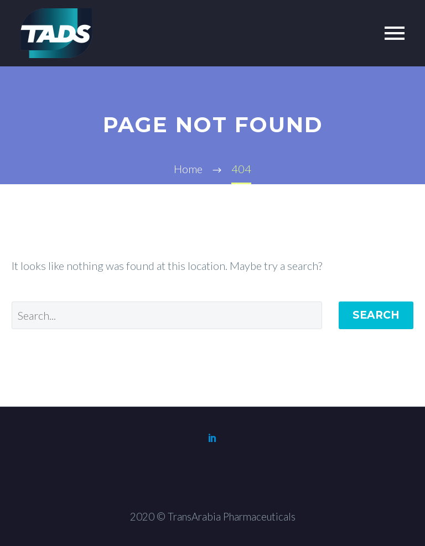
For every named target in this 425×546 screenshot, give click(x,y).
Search (376, 315)
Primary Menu (395, 33)
